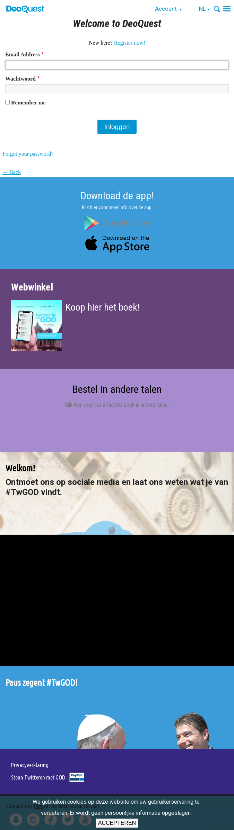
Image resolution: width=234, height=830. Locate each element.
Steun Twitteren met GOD (38, 777)
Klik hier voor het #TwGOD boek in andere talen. (116, 405)
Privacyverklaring (30, 765)
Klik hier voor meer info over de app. (117, 207)
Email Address (22, 54)
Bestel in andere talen (117, 389)
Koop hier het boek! (102, 307)
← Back (11, 172)
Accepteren (117, 823)
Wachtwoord (20, 79)
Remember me (28, 102)
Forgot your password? (27, 154)
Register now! (129, 43)
